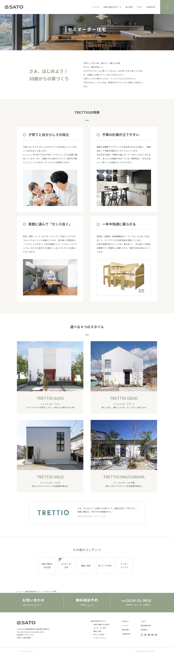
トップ (19, 591)
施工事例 (129, 7)
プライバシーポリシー (26, 651)
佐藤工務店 (14, 7)
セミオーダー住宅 (66, 565)
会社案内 (144, 630)
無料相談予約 (146, 625)
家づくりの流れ (105, 565)
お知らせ (125, 621)
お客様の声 (150, 7)
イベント (95, 7)
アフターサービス (124, 565)
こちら (35, 605)
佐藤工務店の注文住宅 (47, 565)
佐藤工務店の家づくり (112, 7)
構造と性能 (86, 565)
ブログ (139, 7)
